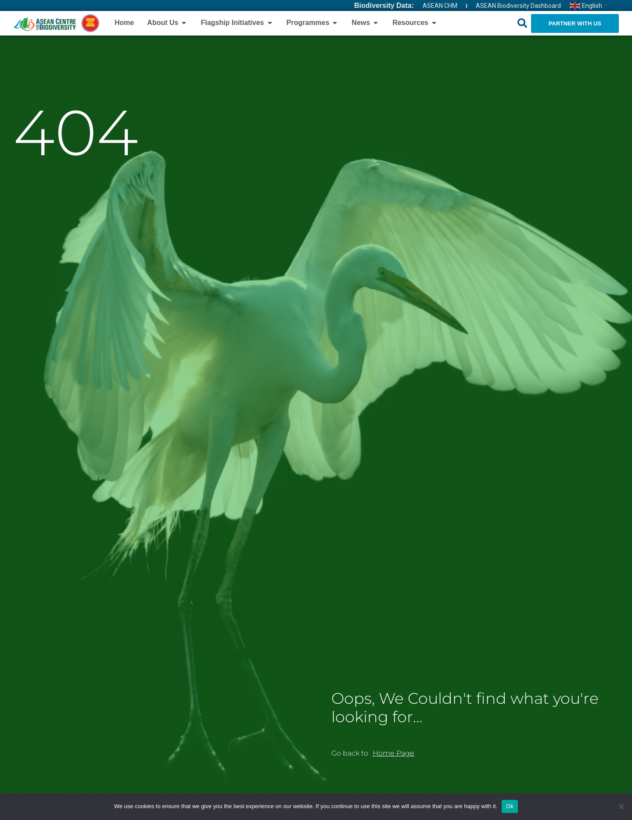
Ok (510, 806)
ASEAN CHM (440, 5)
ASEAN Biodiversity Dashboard (518, 5)
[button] (522, 23)
